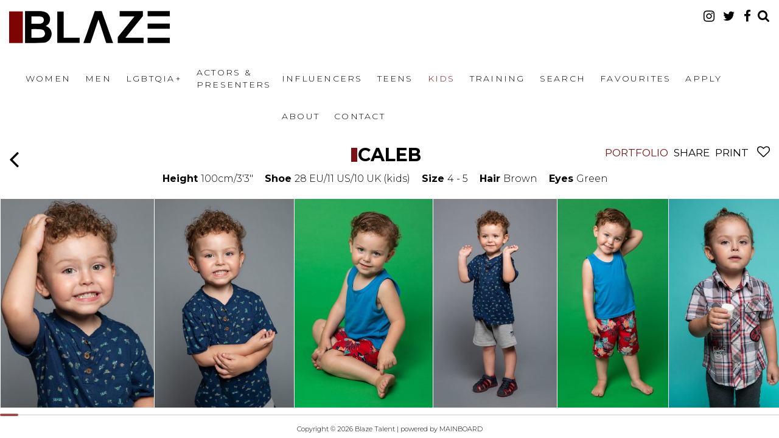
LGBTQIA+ (154, 78)
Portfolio (636, 153)
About (301, 116)
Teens (395, 78)
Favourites (635, 78)
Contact (359, 116)
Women (48, 78)
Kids (441, 78)
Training (497, 78)
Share (692, 153)
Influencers (322, 78)
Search (562, 78)
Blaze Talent (89, 27)
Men (98, 78)
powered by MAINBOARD (441, 429)
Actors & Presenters (234, 78)
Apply (703, 78)
